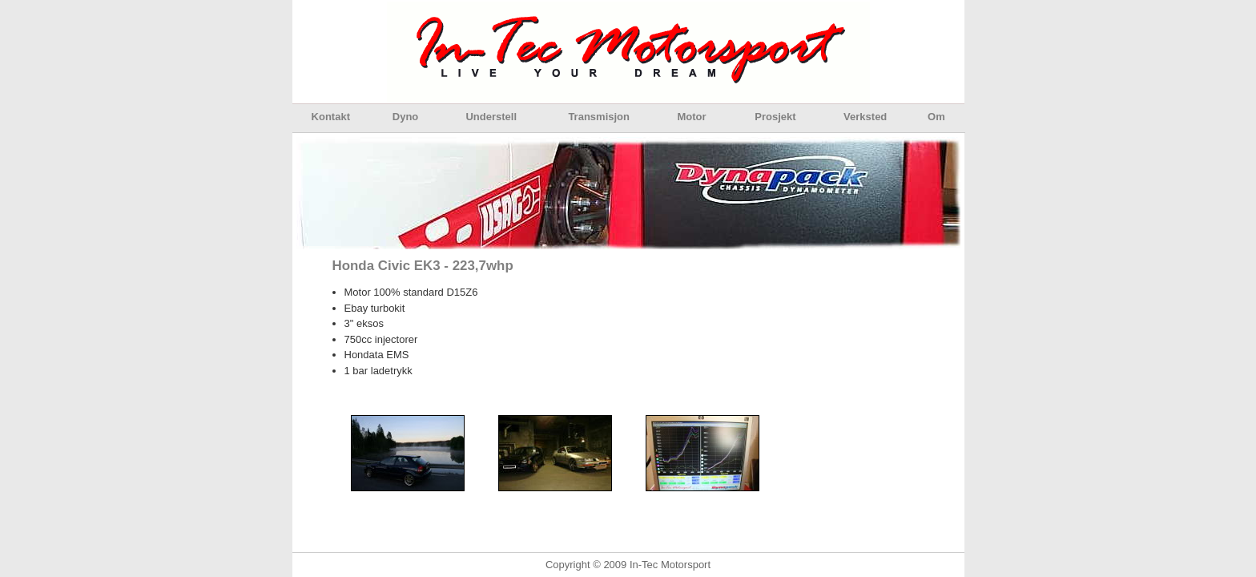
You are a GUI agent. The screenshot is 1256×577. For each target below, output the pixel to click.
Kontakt (331, 117)
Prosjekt (775, 117)
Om (936, 117)
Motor (691, 117)
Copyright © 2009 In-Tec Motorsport (628, 565)
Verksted (865, 117)
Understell (491, 117)
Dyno (405, 117)
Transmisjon (599, 117)
